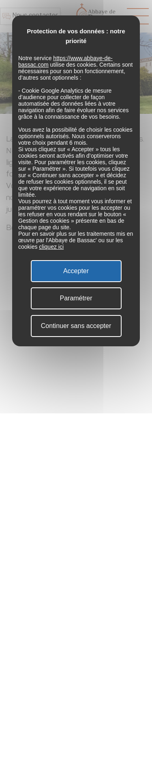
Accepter (76, 270)
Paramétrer (76, 298)
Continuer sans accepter (76, 325)
